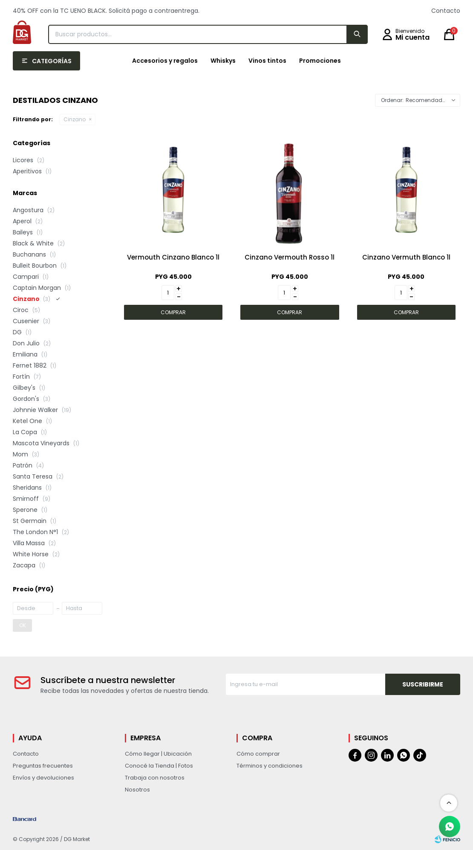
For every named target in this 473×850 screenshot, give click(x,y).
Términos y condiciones (269, 766)
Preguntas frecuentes (43, 766)
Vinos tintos (267, 60)
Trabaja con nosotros (155, 778)
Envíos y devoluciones (43, 778)
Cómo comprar (258, 754)
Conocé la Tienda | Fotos (159, 766)
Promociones (320, 60)
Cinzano (74, 119)
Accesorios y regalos (165, 60)
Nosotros (137, 790)
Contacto (445, 10)
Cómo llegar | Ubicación (158, 754)
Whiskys (223, 60)
